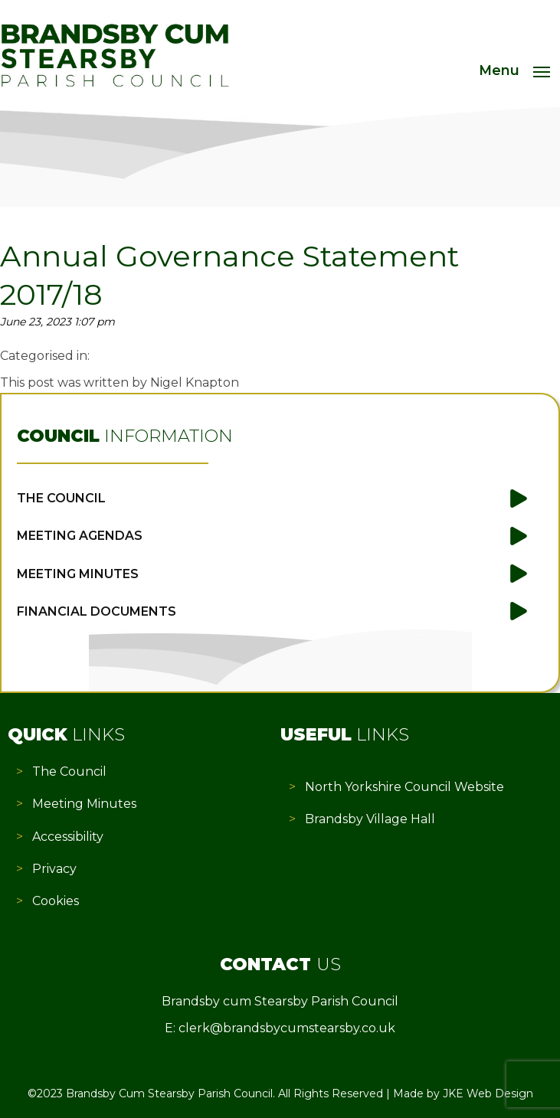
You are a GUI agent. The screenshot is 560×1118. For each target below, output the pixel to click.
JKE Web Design (488, 1093)
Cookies (55, 901)
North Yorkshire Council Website (404, 787)
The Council (61, 498)
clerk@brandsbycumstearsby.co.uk (286, 1028)
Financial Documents (96, 611)
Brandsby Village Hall (370, 819)
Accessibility (67, 836)
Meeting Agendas (79, 535)
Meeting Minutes (78, 574)
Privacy (54, 868)
